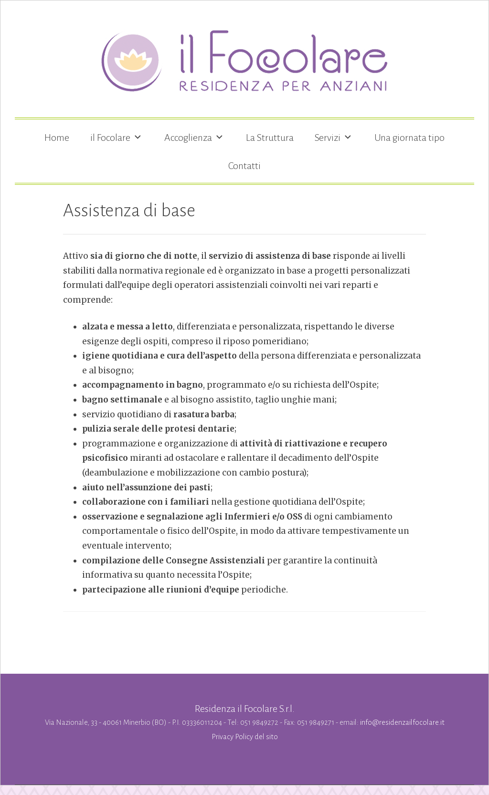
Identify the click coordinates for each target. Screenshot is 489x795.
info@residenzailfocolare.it (402, 722)
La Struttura (270, 137)
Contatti (244, 165)
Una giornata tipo (409, 137)
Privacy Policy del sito (245, 737)
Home (56, 137)
